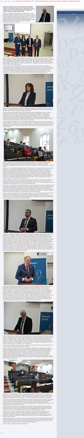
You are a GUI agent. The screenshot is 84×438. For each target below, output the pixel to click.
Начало (1, 1)
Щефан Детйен (29, 63)
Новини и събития (11, 1)
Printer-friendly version (2, 433)
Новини (5, 1)
